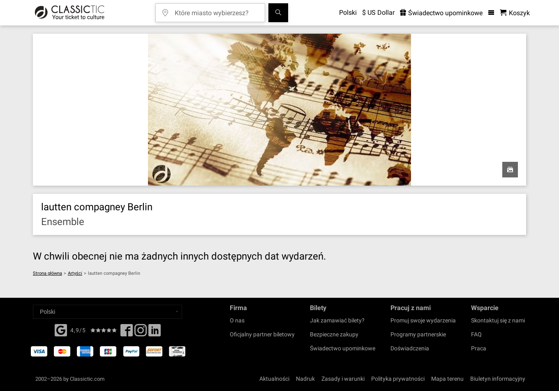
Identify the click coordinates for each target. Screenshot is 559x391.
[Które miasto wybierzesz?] (216, 10)
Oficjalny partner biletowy (262, 334)
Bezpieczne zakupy (334, 334)
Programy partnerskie (418, 334)
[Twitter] (140, 332)
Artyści (75, 273)
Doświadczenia (409, 348)
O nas (237, 320)
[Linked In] (154, 332)
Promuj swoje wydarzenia (423, 320)
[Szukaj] (278, 12)
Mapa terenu (447, 378)
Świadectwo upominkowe (342, 348)
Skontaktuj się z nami (498, 320)
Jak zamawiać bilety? (337, 320)
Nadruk (305, 378)
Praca (478, 348)
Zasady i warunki (343, 378)
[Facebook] (61, 329)
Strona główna (47, 273)
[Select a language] (107, 312)
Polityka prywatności (398, 378)
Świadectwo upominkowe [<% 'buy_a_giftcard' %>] (441, 13)
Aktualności (274, 378)
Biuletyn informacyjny (497, 378)
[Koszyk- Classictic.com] (515, 13)
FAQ (476, 334)
